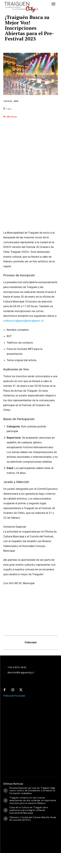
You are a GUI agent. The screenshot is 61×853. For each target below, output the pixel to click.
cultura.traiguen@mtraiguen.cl (23, 320)
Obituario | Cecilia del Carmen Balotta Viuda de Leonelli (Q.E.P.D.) (32, 818)
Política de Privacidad (14, 695)
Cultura (30, 93)
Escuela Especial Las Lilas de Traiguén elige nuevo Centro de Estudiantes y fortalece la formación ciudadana (32, 790)
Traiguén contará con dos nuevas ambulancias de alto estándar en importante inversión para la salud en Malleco (32, 800)
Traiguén (40, 89)
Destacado (20, 89)
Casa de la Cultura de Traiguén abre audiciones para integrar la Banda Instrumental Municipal (28, 810)
